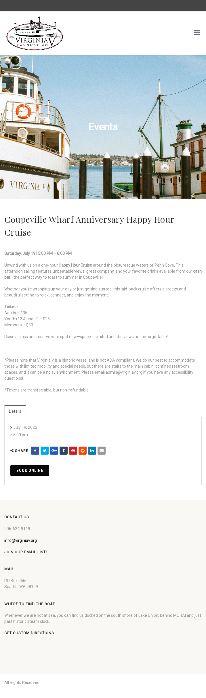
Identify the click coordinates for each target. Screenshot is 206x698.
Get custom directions (29, 633)
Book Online (29, 470)
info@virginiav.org (20, 540)
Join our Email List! (25, 552)
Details (15, 411)
